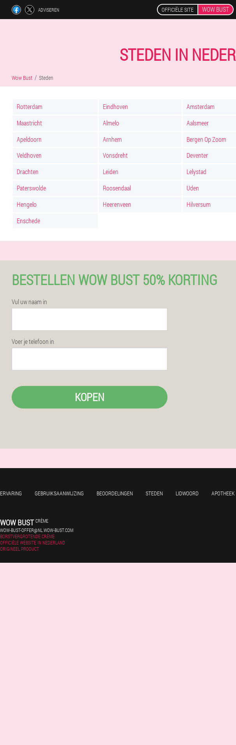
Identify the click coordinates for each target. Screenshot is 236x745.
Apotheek (223, 493)
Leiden (110, 171)
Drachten (28, 171)
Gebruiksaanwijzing (59, 493)
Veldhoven (29, 155)
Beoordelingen (115, 493)
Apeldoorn (29, 139)
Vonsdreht (115, 155)
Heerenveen (117, 204)
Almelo (111, 123)
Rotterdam (29, 106)
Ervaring (11, 493)
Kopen (89, 397)
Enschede (28, 221)
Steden (154, 493)
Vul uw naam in (29, 302)
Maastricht (29, 123)
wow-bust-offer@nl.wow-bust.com (36, 530)
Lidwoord (187, 493)
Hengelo (27, 204)
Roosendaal (117, 188)
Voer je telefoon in (33, 341)
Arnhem (112, 139)
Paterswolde (31, 188)
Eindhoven (115, 106)
